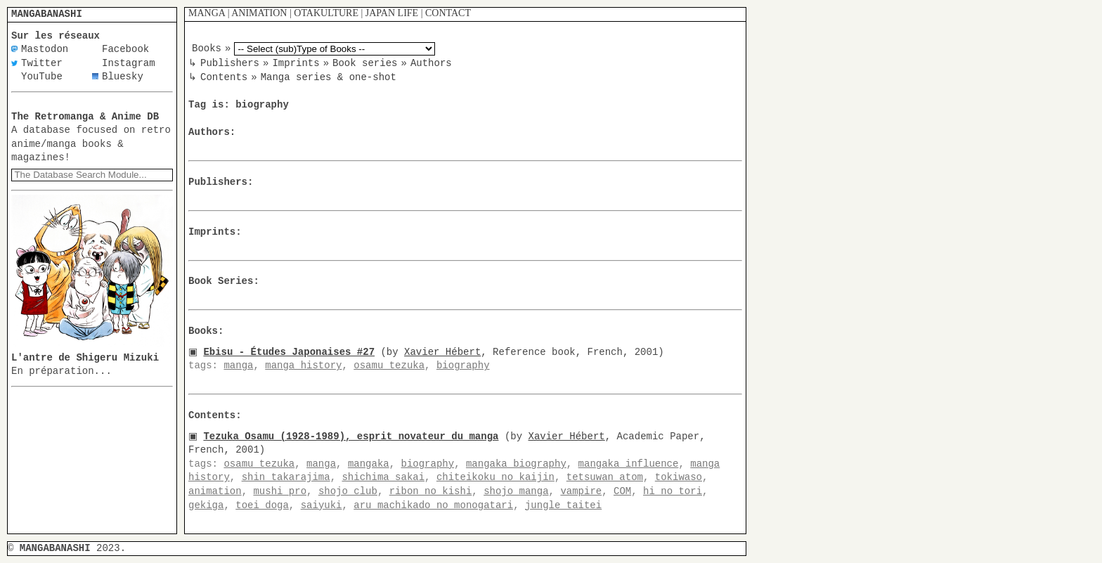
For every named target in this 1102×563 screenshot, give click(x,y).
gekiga (205, 505)
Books (206, 49)
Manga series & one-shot (328, 77)
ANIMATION (259, 13)
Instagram (128, 63)
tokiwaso (678, 477)
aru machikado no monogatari (433, 505)
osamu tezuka (389, 366)
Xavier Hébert (445, 351)
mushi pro (279, 491)
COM (622, 491)
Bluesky (122, 77)
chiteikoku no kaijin (495, 477)
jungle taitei (563, 505)
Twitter (42, 63)
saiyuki (321, 505)
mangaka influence (628, 463)
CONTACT (448, 13)
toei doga (262, 505)
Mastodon (44, 49)
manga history (303, 366)
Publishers (229, 63)
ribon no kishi (430, 491)
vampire (581, 491)
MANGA (206, 13)
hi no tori (672, 491)
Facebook (125, 49)
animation (215, 491)
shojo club (347, 491)
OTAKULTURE (326, 13)
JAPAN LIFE (391, 13)
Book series (364, 63)
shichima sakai (383, 477)
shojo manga (516, 491)
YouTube (42, 77)
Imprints (295, 63)
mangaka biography (516, 463)
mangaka (368, 463)
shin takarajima (286, 477)
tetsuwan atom (604, 477)
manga (238, 366)
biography (463, 366)
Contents (223, 77)
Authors (431, 63)
